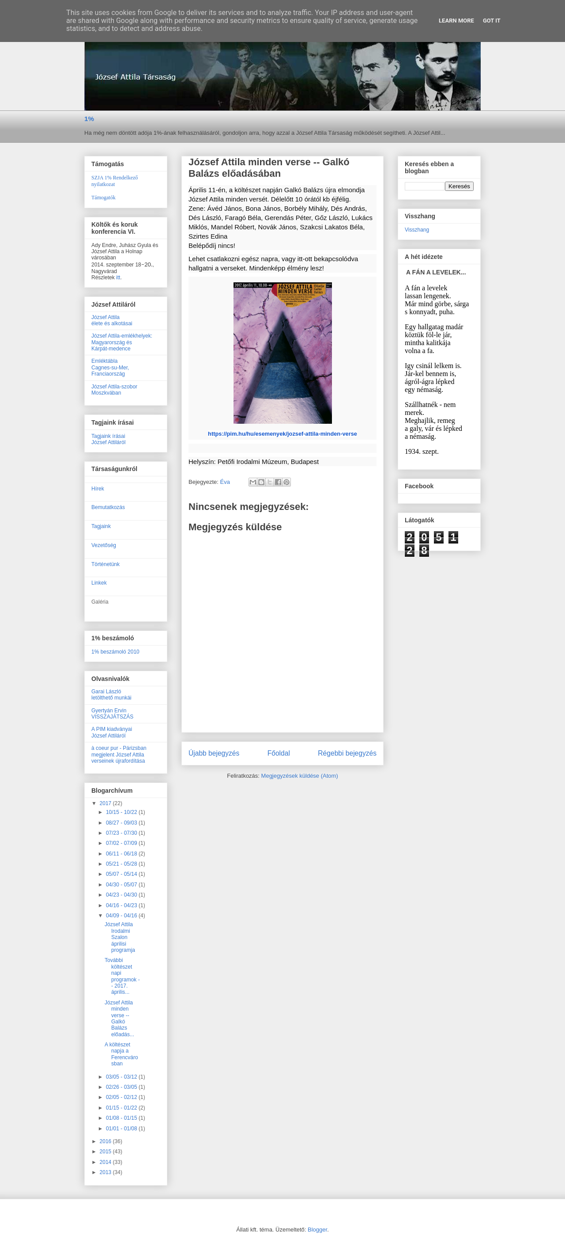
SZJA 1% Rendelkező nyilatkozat (114, 181)
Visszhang (417, 230)
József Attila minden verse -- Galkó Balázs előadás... (119, 1019)
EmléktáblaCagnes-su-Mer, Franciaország (110, 367)
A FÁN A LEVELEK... (436, 272)
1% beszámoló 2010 (115, 652)
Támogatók (103, 197)
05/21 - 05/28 (122, 864)
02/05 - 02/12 (122, 1097)
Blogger (317, 1229)
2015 (106, 1151)
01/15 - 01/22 (122, 1108)
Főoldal (278, 753)
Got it (492, 20)
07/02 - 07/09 (122, 843)
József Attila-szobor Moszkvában (114, 390)
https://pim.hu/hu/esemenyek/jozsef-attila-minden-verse (282, 433)
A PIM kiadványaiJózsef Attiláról (111, 732)
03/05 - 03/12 (122, 1077)
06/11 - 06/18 (122, 854)
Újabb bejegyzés (213, 753)
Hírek (97, 489)
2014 (106, 1162)
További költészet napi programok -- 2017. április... (122, 976)
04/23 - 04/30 (122, 895)
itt (118, 277)
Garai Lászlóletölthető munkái (111, 694)
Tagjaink (101, 526)
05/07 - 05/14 (122, 874)
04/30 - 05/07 (122, 885)
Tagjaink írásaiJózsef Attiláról (108, 439)
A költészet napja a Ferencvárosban (121, 1054)
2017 (106, 803)
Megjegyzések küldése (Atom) (299, 775)
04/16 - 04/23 (122, 905)
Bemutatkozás (108, 507)
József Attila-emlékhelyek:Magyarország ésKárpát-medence (121, 342)
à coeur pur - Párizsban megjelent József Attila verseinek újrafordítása (119, 754)
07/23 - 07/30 (122, 833)
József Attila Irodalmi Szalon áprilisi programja (120, 937)
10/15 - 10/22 (122, 812)
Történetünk (105, 564)
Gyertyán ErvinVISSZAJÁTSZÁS (112, 713)
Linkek (99, 583)
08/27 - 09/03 (122, 823)
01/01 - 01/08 (122, 1128)
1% (89, 118)
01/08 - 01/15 (122, 1118)
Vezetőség (103, 545)
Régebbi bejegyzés (347, 753)
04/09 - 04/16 (122, 915)
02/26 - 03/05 (122, 1087)
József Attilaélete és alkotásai (111, 320)
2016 (106, 1141)
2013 (106, 1172)
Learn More (456, 20)
